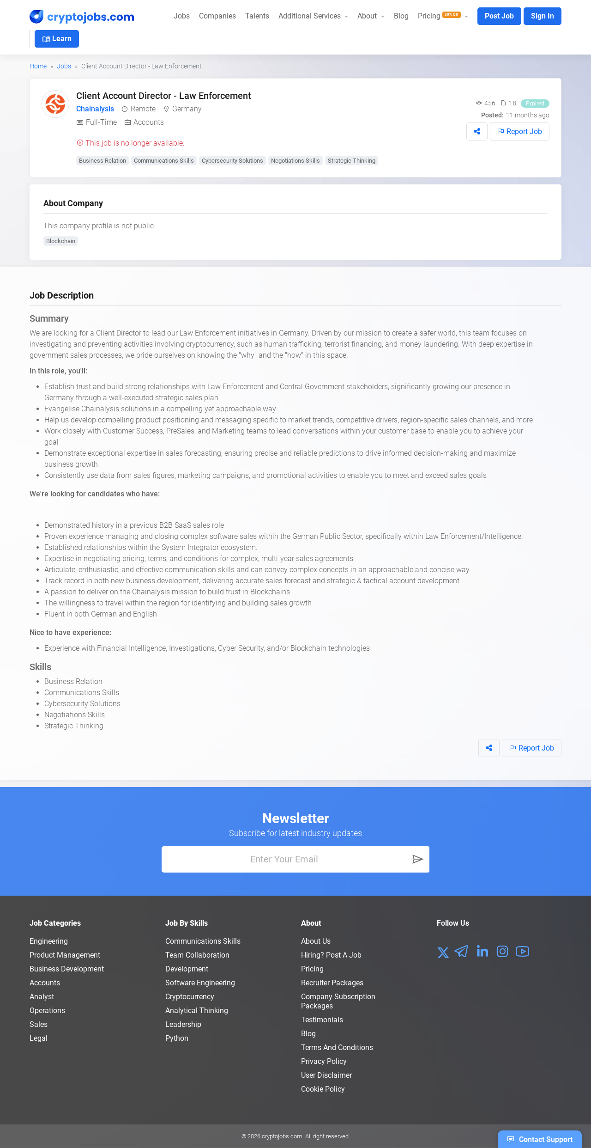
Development (186, 969)
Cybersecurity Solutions (232, 160)
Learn (57, 39)
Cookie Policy (323, 1089)
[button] (477, 131)
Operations (47, 1010)
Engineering (49, 941)
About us (316, 941)
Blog (401, 16)
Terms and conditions (337, 1047)
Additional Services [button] (310, 16)
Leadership (183, 1024)
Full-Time (101, 122)
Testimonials (322, 1019)
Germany (187, 108)
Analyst (42, 996)
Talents (257, 16)
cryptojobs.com (282, 1136)
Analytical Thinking (196, 1010)
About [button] (368, 16)
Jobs (182, 16)
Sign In (542, 16)
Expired (535, 103)
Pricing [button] (440, 16)
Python (176, 1038)
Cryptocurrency (189, 996)
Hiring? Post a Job (331, 955)
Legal (39, 1038)
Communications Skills (164, 160)
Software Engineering (200, 982)
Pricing (312, 969)
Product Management (65, 955)
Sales (39, 1024)
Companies (217, 16)
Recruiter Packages (332, 982)
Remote (143, 108)
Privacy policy (324, 1061)
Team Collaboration (197, 955)
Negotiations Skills (295, 160)
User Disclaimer (326, 1075)
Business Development (67, 969)
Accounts (148, 122)
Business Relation (102, 160)
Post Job (499, 16)
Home (38, 66)
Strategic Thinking (351, 160)
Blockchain (60, 241)
